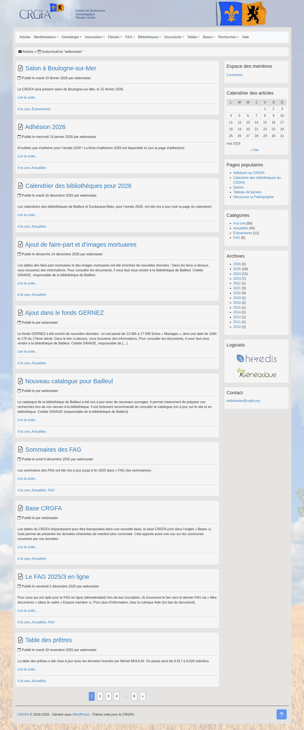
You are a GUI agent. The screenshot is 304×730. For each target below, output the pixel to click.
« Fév (254, 150)
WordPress (81, 714)
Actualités (38, 168)
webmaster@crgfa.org (243, 400)
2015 (237, 307)
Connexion (235, 75)
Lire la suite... (28, 97)
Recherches (227, 37)
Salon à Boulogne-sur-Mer (60, 68)
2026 (237, 264)
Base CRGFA (43, 508)
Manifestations (45, 37)
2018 (237, 303)
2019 (237, 298)
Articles (24, 37)
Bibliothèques (148, 37)
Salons (238, 187)
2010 (237, 327)
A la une (24, 109)
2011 (237, 322)
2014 (237, 312)
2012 (237, 317)
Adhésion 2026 (45, 127)
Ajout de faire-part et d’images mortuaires (80, 244)
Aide (245, 37)
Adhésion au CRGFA (249, 173)
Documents (172, 37)
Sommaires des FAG (53, 449)
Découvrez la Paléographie (253, 197)
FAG (128, 37)
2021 (237, 288)
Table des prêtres (48, 640)
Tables (192, 37)
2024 (237, 274)
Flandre (113, 37)
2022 (237, 283)
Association (93, 37)
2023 (237, 278)
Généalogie (70, 37)
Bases (207, 37)
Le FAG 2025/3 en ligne (57, 576)
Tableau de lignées (247, 192)
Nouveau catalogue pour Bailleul (69, 381)
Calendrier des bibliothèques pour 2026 (78, 185)
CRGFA (23, 714)
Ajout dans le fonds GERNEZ (64, 312)
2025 (237, 269)
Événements (41, 109)
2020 (237, 293)
